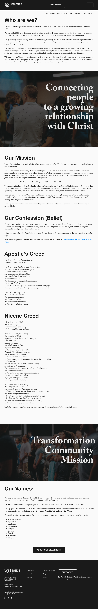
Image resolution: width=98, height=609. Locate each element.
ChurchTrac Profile (49, 570)
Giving (29, 577)
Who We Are (50, 13)
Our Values (89, 13)
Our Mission (62, 13)
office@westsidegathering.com (13, 592)
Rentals (29, 574)
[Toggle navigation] (90, 4)
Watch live (30, 570)
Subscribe (67, 572)
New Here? (55, 5)
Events (45, 577)
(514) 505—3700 (9, 594)
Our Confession (75, 13)
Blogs (44, 574)
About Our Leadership (49, 550)
